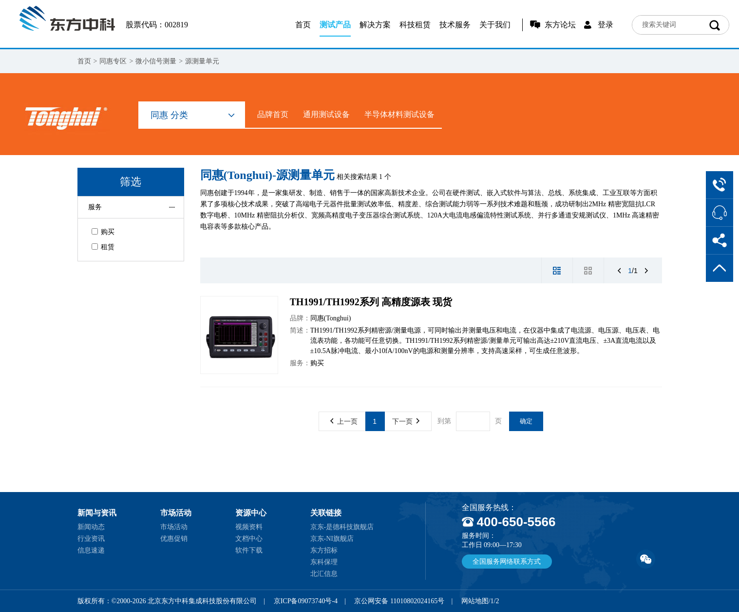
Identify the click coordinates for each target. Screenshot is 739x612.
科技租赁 (415, 24)
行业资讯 (91, 538)
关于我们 (495, 24)
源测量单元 (202, 61)
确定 (526, 421)
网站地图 (475, 601)
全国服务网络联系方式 (507, 561)
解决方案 (375, 24)
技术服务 (455, 24)
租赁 (103, 247)
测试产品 (335, 24)
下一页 (405, 421)
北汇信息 (324, 573)
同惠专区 (113, 61)
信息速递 (91, 550)
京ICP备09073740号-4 (306, 601)
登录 (605, 24)
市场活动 (174, 527)
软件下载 (249, 550)
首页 (303, 24)
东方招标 (324, 550)
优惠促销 (174, 538)
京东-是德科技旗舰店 (342, 527)
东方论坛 (560, 24)
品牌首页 (272, 114)
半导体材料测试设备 (399, 114)
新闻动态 (91, 527)
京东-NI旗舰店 (332, 538)
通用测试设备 (326, 114)
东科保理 (324, 562)
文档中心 (249, 538)
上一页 (344, 421)
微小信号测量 (155, 61)
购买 (103, 232)
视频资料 (249, 527)
